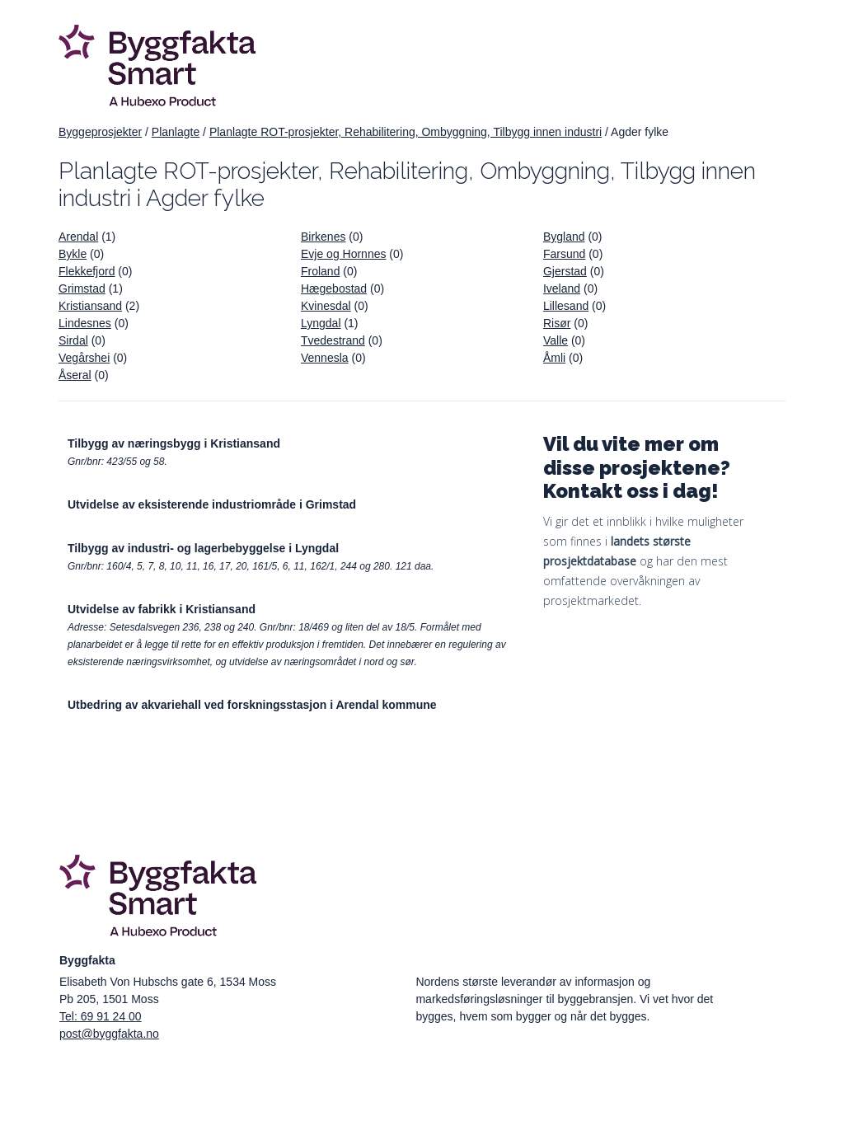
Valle (555, 340)
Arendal (78, 236)
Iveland (561, 288)
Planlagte (175, 131)
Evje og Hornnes (344, 253)
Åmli (554, 357)
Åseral (75, 375)
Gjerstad (565, 271)
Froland (320, 271)
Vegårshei (84, 357)
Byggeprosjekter (100, 131)
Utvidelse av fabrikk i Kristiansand (162, 609)
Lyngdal (321, 323)
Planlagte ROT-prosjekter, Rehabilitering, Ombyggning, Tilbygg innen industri (405, 131)
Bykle (73, 253)
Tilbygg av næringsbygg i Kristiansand (174, 443)
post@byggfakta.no (109, 1033)
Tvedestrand (333, 340)
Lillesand (565, 305)
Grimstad (82, 288)
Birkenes (323, 236)
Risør (556, 323)
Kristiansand (90, 305)
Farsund (564, 253)
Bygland (564, 236)
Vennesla (325, 357)
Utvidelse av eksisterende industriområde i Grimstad (212, 504)
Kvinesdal (326, 305)
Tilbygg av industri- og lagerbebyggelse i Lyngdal (203, 548)
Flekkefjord (87, 271)
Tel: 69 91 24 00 (100, 1016)
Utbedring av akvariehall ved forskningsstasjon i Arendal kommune (252, 704)
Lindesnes (85, 323)
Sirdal (73, 340)
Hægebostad (334, 288)
